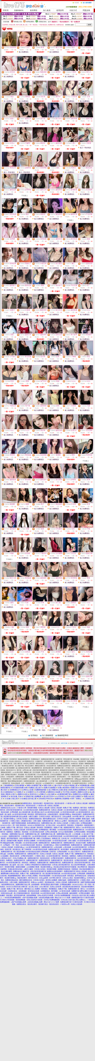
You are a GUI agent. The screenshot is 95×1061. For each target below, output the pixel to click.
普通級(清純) (42, 22)
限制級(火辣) (18, 22)
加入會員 (46, 10)
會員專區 (33, 10)
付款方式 (73, 10)
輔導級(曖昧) (30, 22)
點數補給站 (19, 10)
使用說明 (60, 10)
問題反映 (86, 10)
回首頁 (6, 10)
